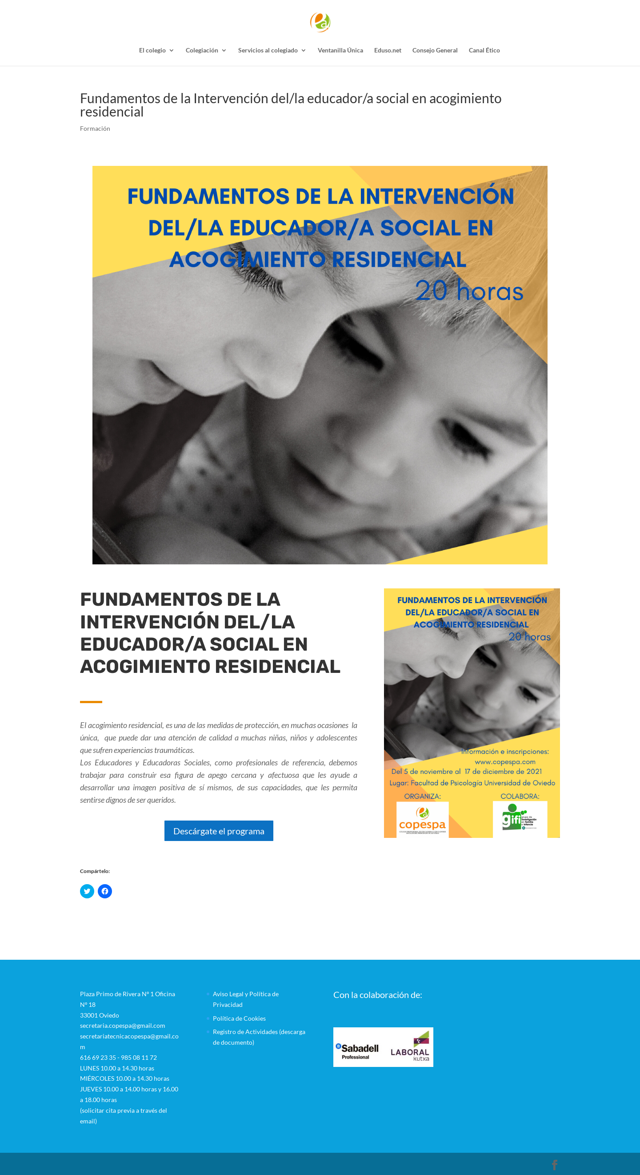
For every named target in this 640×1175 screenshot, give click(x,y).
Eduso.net (387, 50)
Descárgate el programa (218, 830)
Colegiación (202, 50)
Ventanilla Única (340, 50)
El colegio (152, 50)
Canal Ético (484, 50)
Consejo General (435, 50)
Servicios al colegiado (268, 50)
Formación (95, 128)
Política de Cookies (239, 1018)
